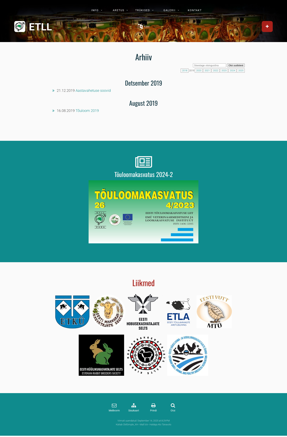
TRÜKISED (142, 10)
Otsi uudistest (235, 65)
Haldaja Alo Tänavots (160, 424)
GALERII (169, 10)
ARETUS (118, 10)
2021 (207, 70)
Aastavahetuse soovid (93, 90)
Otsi (173, 410)
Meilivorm (114, 410)
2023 (224, 70)
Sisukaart (133, 410)
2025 (240, 70)
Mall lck (144, 424)
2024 (232, 70)
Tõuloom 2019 (87, 110)
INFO (95, 10)
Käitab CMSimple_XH (127, 424)
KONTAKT (195, 10)
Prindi (153, 410)
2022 (215, 70)
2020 (198, 70)
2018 (184, 70)
